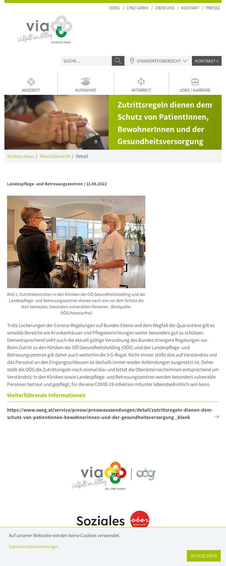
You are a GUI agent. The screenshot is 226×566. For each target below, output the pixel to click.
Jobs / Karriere (195, 85)
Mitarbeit (141, 85)
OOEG (114, 8)
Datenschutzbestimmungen (33, 546)
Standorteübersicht (158, 61)
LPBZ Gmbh (137, 8)
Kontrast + (206, 61)
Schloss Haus (20, 156)
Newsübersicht (55, 156)
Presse (213, 8)
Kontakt (190, 8)
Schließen (204, 555)
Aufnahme (85, 85)
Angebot (31, 85)
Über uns (165, 8)
